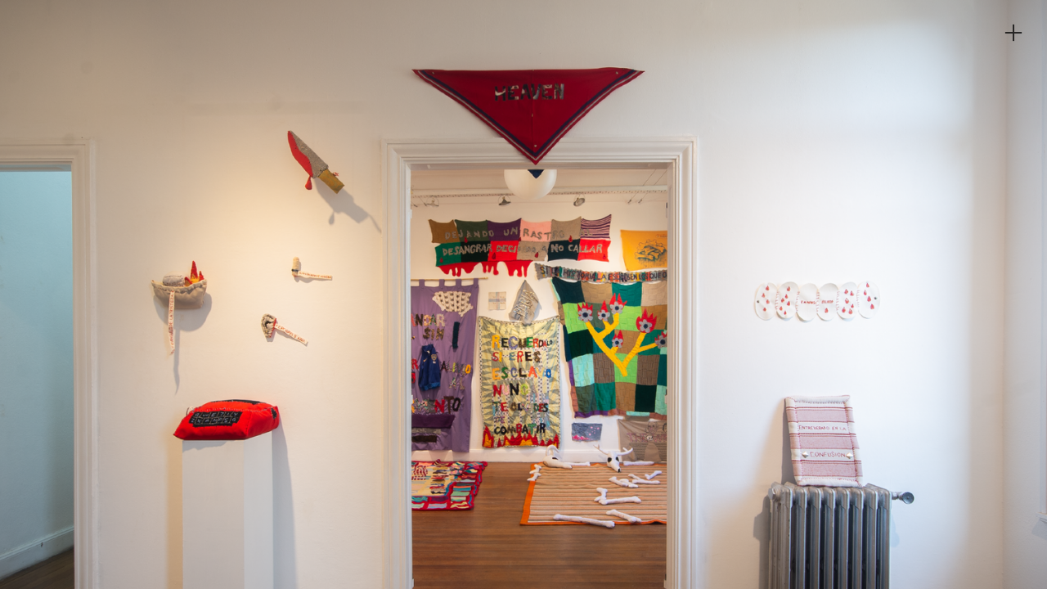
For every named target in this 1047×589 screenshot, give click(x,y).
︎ (1013, 33)
